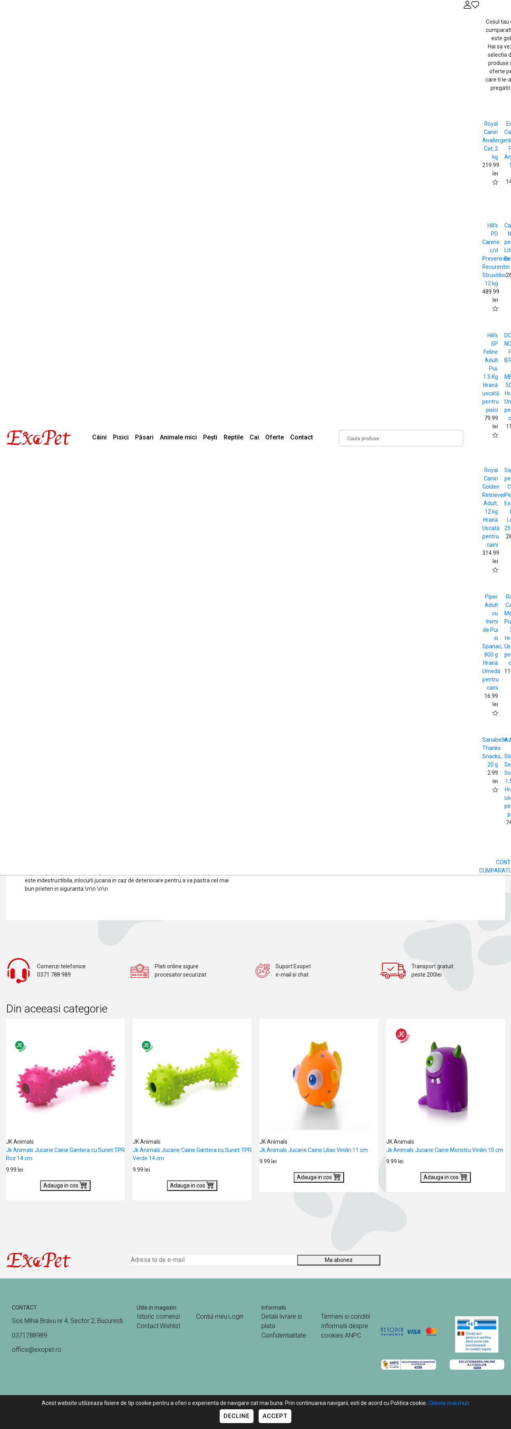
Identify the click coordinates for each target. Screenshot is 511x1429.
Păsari (144, 437)
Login (235, 1316)
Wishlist (170, 1326)
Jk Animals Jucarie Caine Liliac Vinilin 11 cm (313, 1150)
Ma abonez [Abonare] (339, 1260)
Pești (210, 437)
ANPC (353, 1335)
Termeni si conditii (345, 1316)
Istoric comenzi (158, 1316)
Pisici (121, 437)
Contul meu (211, 1316)
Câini (99, 437)
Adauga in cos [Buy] (65, 1185)
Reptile (233, 437)
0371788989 (29, 1335)
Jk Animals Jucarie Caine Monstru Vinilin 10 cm (444, 1150)
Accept (275, 1416)
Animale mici (178, 437)
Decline (237, 1416)
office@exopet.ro (36, 1349)
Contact (301, 437)
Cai (254, 437)
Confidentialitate (283, 1335)
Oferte (274, 437)
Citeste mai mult (448, 1403)
